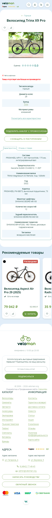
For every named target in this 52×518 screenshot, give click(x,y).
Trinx (26, 104)
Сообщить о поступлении (25, 139)
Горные (26, 15)
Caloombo (42, 389)
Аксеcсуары (7, 411)
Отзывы (31, 428)
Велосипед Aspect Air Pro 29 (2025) (19, 290)
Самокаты (7, 402)
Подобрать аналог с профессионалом (27, 131)
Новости (32, 411)
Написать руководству (26, 477)
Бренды (5, 441)
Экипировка (7, 415)
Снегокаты (7, 432)
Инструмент (7, 419)
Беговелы (6, 437)
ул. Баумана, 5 (37, 460)
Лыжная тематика (10, 424)
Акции (31, 419)
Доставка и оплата (36, 406)
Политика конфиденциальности (38, 433)
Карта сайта (33, 439)
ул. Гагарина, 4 (11, 460)
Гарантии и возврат (37, 402)
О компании (33, 424)
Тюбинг (5, 428)
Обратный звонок (26, 484)
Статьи (31, 415)
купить (30, 314)
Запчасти (6, 406)
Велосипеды (7, 398)
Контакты (32, 398)
